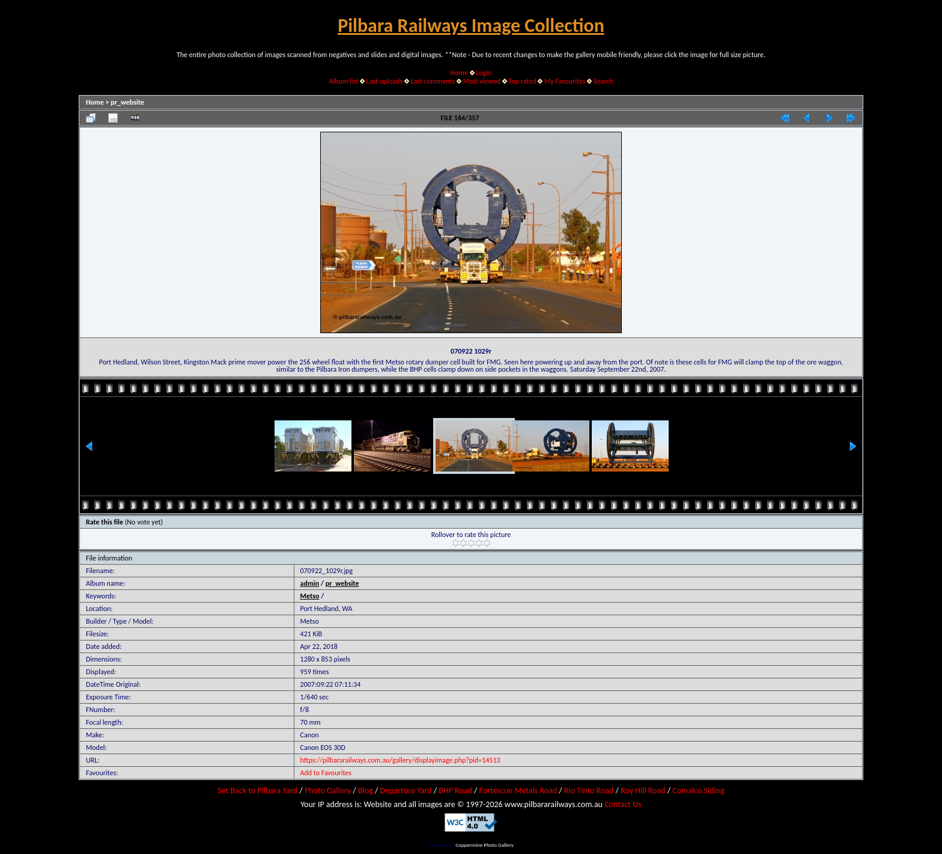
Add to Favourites (325, 773)
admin (310, 583)
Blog (365, 790)
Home (459, 73)
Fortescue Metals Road (518, 790)
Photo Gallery (328, 790)
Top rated (522, 81)
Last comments (433, 81)
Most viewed (481, 81)
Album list (343, 81)
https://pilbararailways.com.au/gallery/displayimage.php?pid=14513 (400, 760)
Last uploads (384, 81)
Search (603, 81)
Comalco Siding (698, 790)
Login (483, 73)
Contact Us (623, 804)
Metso (310, 596)
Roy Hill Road (643, 790)
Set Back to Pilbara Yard (257, 790)
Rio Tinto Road (588, 790)
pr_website (127, 102)
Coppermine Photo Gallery (484, 844)
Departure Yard (405, 790)
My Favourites (565, 81)
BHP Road (455, 790)
